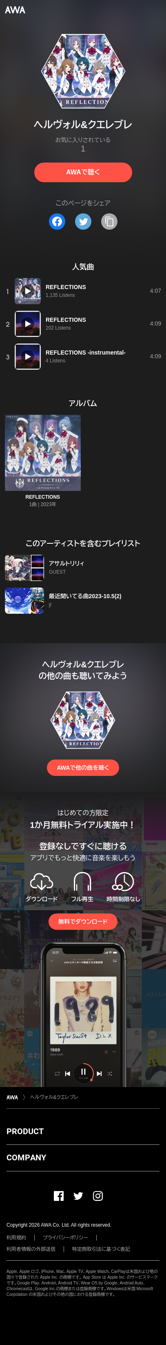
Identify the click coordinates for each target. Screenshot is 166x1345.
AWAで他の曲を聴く (83, 767)
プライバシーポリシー (65, 1238)
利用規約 (16, 1238)
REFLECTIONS (42, 497)
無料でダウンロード (82, 921)
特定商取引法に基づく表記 (101, 1249)
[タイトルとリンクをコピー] (109, 221)
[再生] (27, 291)
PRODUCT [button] (25, 1131)
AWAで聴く (83, 172)
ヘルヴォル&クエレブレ (54, 1097)
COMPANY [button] (26, 1157)
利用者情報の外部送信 (31, 1249)
